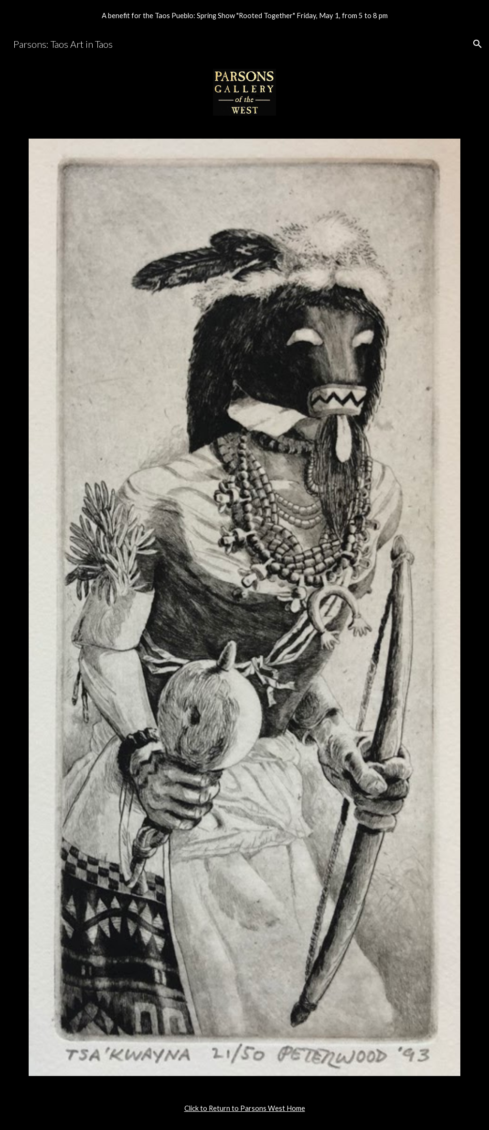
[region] (244, 15)
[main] (245, 1108)
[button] (477, 44)
